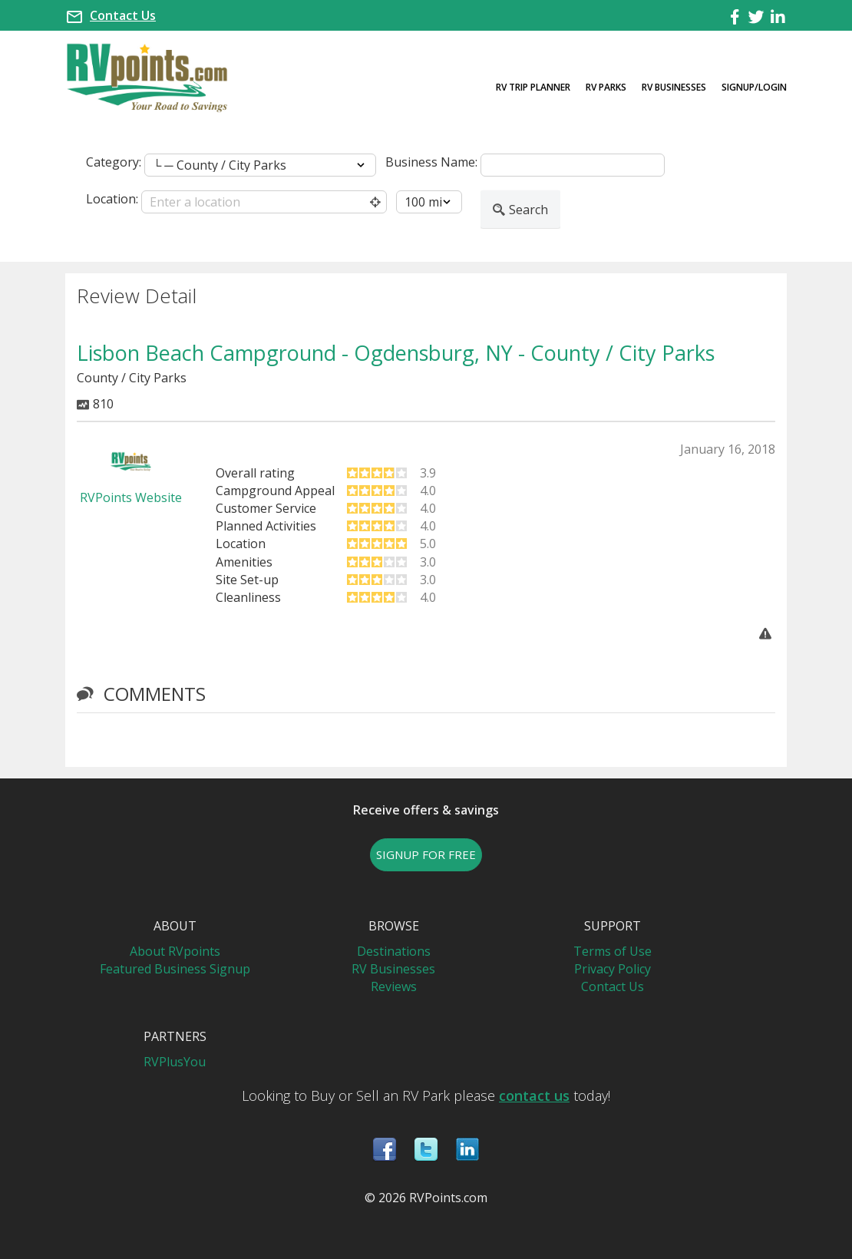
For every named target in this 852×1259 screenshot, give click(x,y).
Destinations (394, 951)
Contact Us (123, 15)
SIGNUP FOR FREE (426, 854)
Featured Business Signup (175, 968)
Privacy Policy (612, 968)
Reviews (394, 986)
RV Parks (606, 87)
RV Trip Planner (533, 87)
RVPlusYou (175, 1061)
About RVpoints (175, 951)
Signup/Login (754, 87)
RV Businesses (674, 87)
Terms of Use (612, 951)
